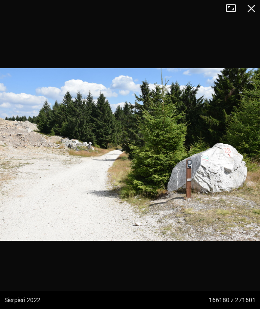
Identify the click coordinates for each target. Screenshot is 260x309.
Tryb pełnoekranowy (234, 8)
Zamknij (251, 8)
